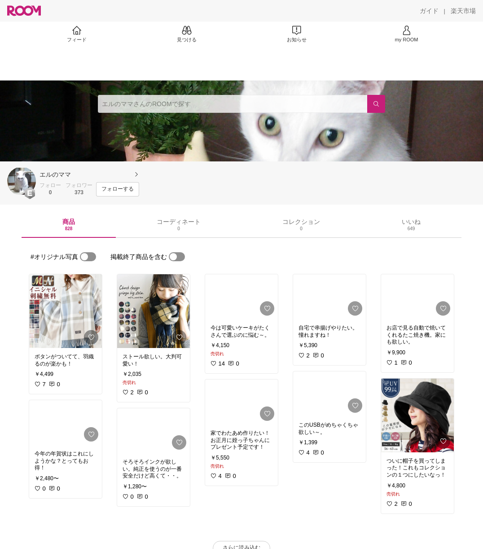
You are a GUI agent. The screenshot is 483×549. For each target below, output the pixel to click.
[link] (65, 311)
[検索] (376, 104)
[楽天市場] (463, 11)
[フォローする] (117, 189)
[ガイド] (429, 11)
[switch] (88, 256)
